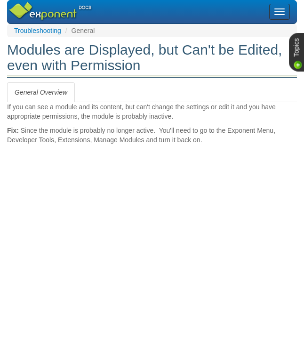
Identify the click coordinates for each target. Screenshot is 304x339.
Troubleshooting (37, 30)
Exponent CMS (39, 6)
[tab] (41, 92)
